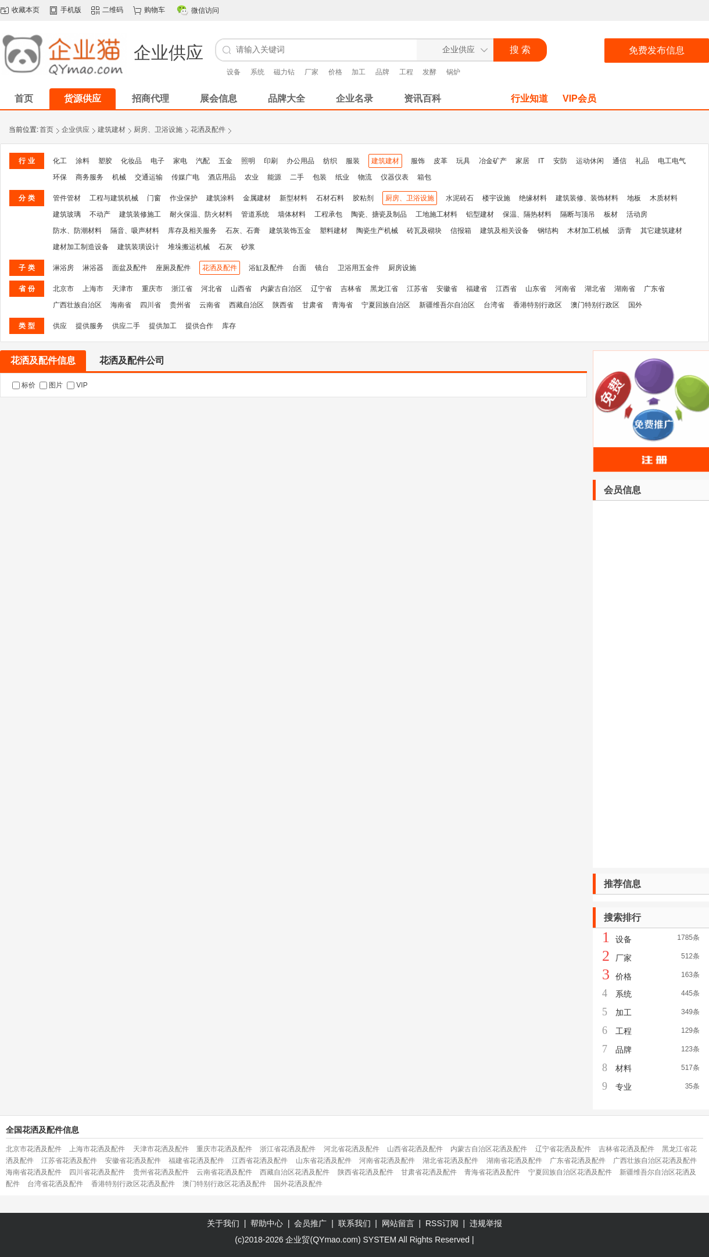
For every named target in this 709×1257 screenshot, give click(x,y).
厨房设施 (402, 268)
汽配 (203, 161)
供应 (60, 326)
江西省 (506, 289)
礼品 (642, 161)
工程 (406, 72)
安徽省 (446, 289)
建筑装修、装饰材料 (587, 198)
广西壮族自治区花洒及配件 (655, 1161)
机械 (119, 177)
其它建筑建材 (661, 231)
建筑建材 (112, 129)
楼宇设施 (496, 198)
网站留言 (398, 1223)
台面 (299, 268)
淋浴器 (93, 268)
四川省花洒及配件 (97, 1172)
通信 (619, 161)
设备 (234, 72)
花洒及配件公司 (131, 360)
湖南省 (624, 289)
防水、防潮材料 (77, 231)
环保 (60, 177)
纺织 (330, 161)
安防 (560, 161)
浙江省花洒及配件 (288, 1149)
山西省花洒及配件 (415, 1149)
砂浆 (248, 247)
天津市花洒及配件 (161, 1149)
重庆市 (152, 289)
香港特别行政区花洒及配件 (133, 1184)
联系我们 (354, 1223)
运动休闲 (590, 161)
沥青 (625, 231)
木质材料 (664, 198)
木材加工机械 (588, 231)
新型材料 (293, 198)
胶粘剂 (363, 198)
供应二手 (126, 326)
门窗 (154, 198)
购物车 (154, 10)
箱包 (424, 177)
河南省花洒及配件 (387, 1161)
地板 (634, 198)
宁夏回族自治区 (385, 305)
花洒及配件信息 (43, 360)
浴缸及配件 (266, 268)
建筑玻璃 (67, 214)
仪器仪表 (395, 177)
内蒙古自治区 (281, 289)
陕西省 (283, 305)
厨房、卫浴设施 (158, 129)
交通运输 (149, 177)
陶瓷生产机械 (377, 231)
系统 (257, 72)
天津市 (122, 289)
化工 (60, 161)
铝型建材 (480, 214)
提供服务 (89, 326)
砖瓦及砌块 (424, 231)
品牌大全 (286, 98)
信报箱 (460, 231)
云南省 (209, 305)
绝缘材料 (533, 198)
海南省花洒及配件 (34, 1172)
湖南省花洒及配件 (514, 1161)
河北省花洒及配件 (351, 1149)
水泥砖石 (460, 198)
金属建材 (257, 198)
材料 (623, 1068)
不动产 (99, 214)
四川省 (150, 305)
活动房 (636, 214)
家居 (522, 161)
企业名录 (354, 98)
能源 (274, 177)
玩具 (463, 161)
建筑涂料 (220, 198)
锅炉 (453, 72)
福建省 (476, 289)
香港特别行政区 (537, 305)
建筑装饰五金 (290, 231)
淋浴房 (63, 268)
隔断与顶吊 (577, 214)
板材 (611, 214)
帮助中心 (266, 1223)
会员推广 (310, 1223)
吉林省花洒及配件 (626, 1149)
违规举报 (486, 1223)
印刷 (271, 161)
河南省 (565, 289)
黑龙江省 (384, 289)
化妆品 (131, 161)
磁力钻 (284, 72)
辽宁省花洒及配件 (563, 1149)
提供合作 (199, 326)
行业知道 (529, 98)
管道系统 (255, 214)
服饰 (418, 161)
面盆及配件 (129, 268)
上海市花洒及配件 (97, 1149)
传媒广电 (185, 177)
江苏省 (417, 289)
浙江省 (181, 289)
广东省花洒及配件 (578, 1161)
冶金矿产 (493, 161)
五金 (225, 161)
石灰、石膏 (242, 231)
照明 (248, 161)
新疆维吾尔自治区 (447, 305)
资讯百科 (422, 98)
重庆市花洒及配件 (224, 1149)
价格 (335, 72)
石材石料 (330, 198)
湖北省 (595, 289)
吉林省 (351, 289)
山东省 (535, 289)
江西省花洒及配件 (260, 1161)
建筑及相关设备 (504, 231)
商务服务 (89, 177)
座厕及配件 (173, 268)
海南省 (120, 305)
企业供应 (75, 129)
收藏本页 (26, 10)
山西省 (241, 289)
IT (541, 161)
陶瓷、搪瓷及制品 (379, 214)
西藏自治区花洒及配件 (295, 1172)
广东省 (654, 289)
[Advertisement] (650, 684)
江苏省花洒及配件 (69, 1161)
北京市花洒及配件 (34, 1149)
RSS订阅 (442, 1223)
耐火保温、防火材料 (201, 214)
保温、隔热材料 (527, 214)
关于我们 (223, 1223)
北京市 (63, 289)
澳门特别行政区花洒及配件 (224, 1184)
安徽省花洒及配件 (133, 1161)
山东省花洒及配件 (324, 1161)
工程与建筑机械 (113, 198)
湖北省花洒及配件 (450, 1161)
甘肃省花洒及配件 (429, 1172)
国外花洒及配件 (298, 1184)
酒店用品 (222, 177)
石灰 (225, 247)
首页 (46, 129)
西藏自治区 (246, 305)
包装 (320, 177)
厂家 (311, 72)
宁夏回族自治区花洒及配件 (570, 1172)
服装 (353, 161)
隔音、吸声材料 (134, 231)
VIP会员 (579, 98)
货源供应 (82, 98)
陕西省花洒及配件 (365, 1172)
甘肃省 (312, 305)
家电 (180, 161)
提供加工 (163, 326)
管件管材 (67, 198)
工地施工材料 (436, 214)
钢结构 (548, 231)
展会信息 (218, 98)
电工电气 (672, 161)
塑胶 (105, 161)
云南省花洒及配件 (224, 1172)
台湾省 (494, 305)
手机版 (70, 10)
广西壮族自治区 (77, 305)
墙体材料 (292, 214)
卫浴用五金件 (358, 268)
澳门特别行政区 (595, 305)
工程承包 (328, 214)
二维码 (112, 10)
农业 (252, 177)
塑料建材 (334, 231)
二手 (297, 177)
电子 (157, 161)
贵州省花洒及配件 (161, 1172)
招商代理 (150, 98)
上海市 (93, 289)
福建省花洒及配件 (196, 1161)
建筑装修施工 (140, 214)
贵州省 (180, 305)
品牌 (382, 72)
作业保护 (184, 198)
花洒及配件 (208, 129)
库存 (229, 326)
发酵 (429, 72)
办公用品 (300, 161)
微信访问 (205, 10)
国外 (635, 305)
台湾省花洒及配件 (55, 1184)
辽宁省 (321, 289)
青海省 (342, 305)
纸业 (342, 177)
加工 (359, 72)
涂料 (82, 161)
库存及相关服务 (192, 231)
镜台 (322, 268)
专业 (623, 1086)
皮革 (440, 161)
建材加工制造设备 (81, 247)
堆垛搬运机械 (189, 247)
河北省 (211, 289)
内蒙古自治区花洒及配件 (488, 1149)
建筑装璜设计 (138, 247)
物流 (365, 177)
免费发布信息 (657, 50)
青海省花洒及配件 (492, 1172)
